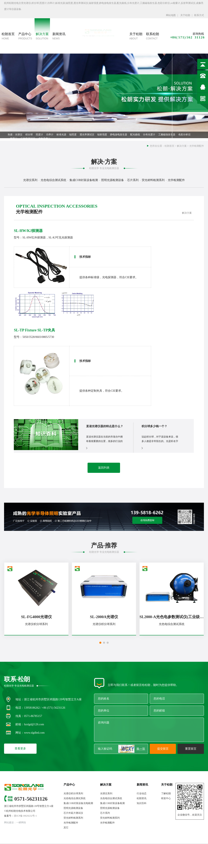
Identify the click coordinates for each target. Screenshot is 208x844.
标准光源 (61, 134)
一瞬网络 (21, 822)
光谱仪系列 (106, 793)
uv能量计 (12, 138)
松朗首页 (169, 145)
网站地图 (171, 15)
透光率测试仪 (87, 134)
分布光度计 (149, 134)
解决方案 (182, 145)
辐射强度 (102, 134)
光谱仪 (18, 134)
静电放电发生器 (118, 134)
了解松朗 (166, 793)
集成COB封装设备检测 (112, 803)
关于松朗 (185, 15)
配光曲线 (135, 134)
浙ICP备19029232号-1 (25, 815)
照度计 (39, 134)
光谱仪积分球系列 (73, 793)
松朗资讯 (141, 798)
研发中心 (166, 798)
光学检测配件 (196, 145)
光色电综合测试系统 (75, 798)
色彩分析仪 (184, 134)
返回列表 (103, 467)
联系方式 (199, 15)
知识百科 (141, 803)
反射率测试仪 (28, 138)
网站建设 (9, 822)
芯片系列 (105, 813)
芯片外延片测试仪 (73, 813)
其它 (66, 827)
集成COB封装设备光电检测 (78, 803)
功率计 (49, 134)
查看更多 (20, 748)
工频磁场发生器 (166, 134)
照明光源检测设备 (73, 808)
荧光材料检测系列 (73, 817)
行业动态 (141, 793)
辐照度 (73, 134)
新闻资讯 (142, 784)
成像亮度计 (44, 138)
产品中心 (69, 784)
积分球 (29, 134)
